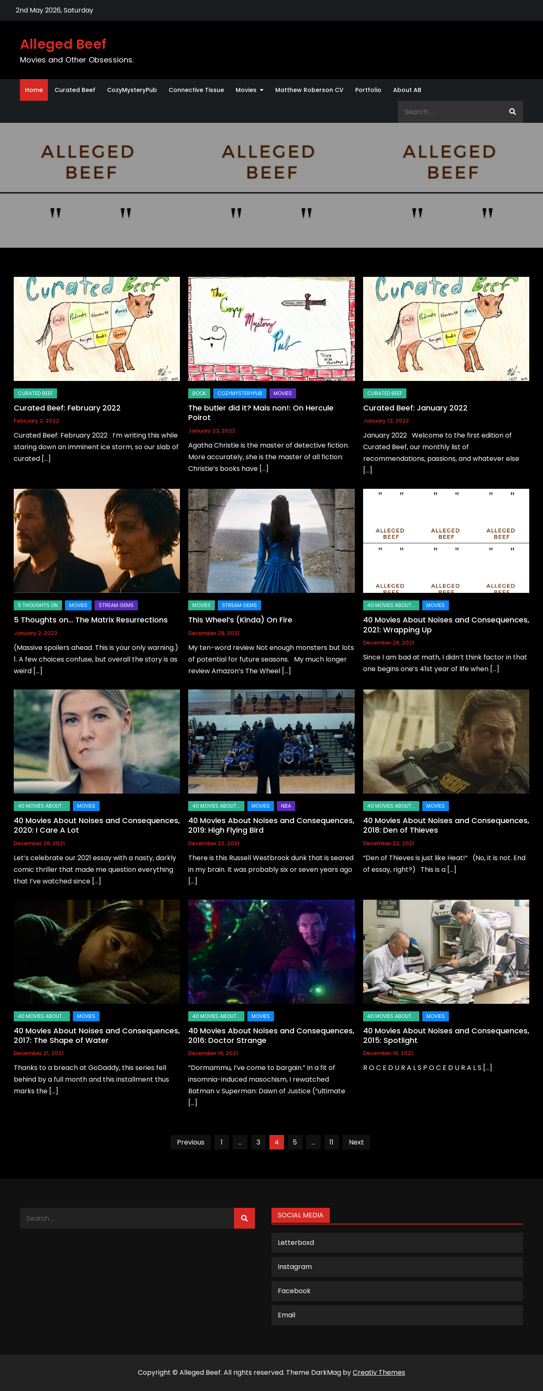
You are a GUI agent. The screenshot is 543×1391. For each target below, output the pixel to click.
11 (331, 1142)
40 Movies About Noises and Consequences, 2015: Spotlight (446, 1035)
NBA (286, 805)
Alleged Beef (63, 44)
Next (356, 1142)
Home (34, 90)
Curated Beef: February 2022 (67, 408)
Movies (246, 90)
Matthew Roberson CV (309, 90)
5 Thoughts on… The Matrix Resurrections (91, 620)
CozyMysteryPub (132, 90)
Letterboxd (296, 1242)
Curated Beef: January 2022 (415, 408)
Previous (190, 1142)
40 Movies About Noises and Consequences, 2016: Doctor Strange (271, 1035)
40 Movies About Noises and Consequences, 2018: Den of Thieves (446, 825)
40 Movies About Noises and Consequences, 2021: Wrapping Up (446, 625)
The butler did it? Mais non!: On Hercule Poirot (261, 413)
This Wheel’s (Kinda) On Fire (240, 620)
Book (199, 393)
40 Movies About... (391, 605)
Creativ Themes (379, 1372)
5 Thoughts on (38, 605)
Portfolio (368, 90)
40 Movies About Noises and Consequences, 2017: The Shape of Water (97, 1035)
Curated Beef (75, 90)
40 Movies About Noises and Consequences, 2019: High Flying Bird (271, 825)
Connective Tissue (196, 90)
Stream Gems (116, 605)
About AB (407, 90)
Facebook (294, 1291)
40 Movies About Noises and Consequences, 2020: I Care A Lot (97, 825)
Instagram (295, 1267)
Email (286, 1315)
